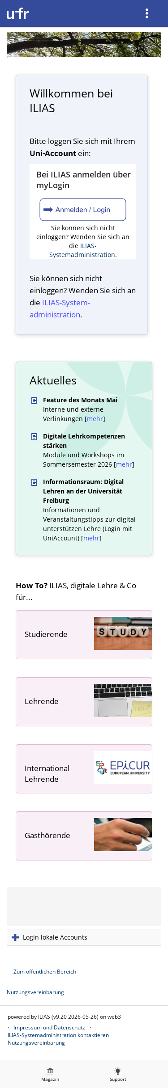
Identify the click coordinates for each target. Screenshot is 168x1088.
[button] (84, 937)
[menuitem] (147, 13)
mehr (95, 418)
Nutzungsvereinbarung (35, 992)
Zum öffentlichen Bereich (44, 971)
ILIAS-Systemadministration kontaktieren (58, 1035)
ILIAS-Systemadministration (82, 250)
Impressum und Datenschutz (49, 1027)
